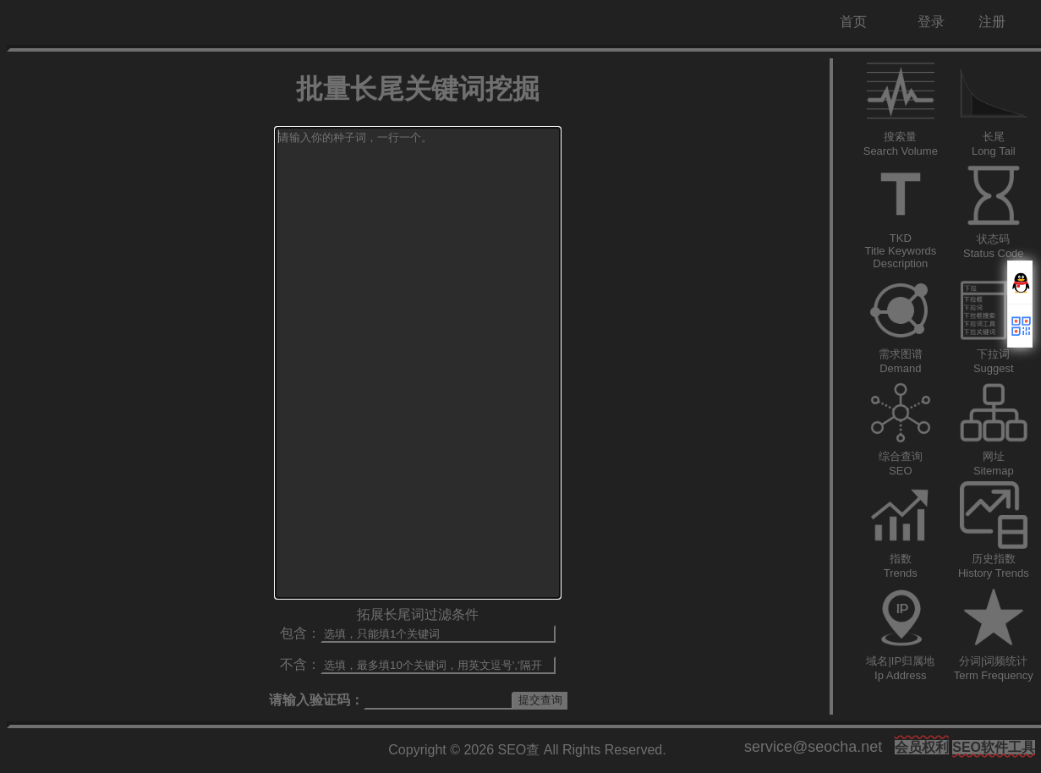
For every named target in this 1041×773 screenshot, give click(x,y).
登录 (931, 21)
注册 (991, 21)
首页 (853, 21)
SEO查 (519, 750)
